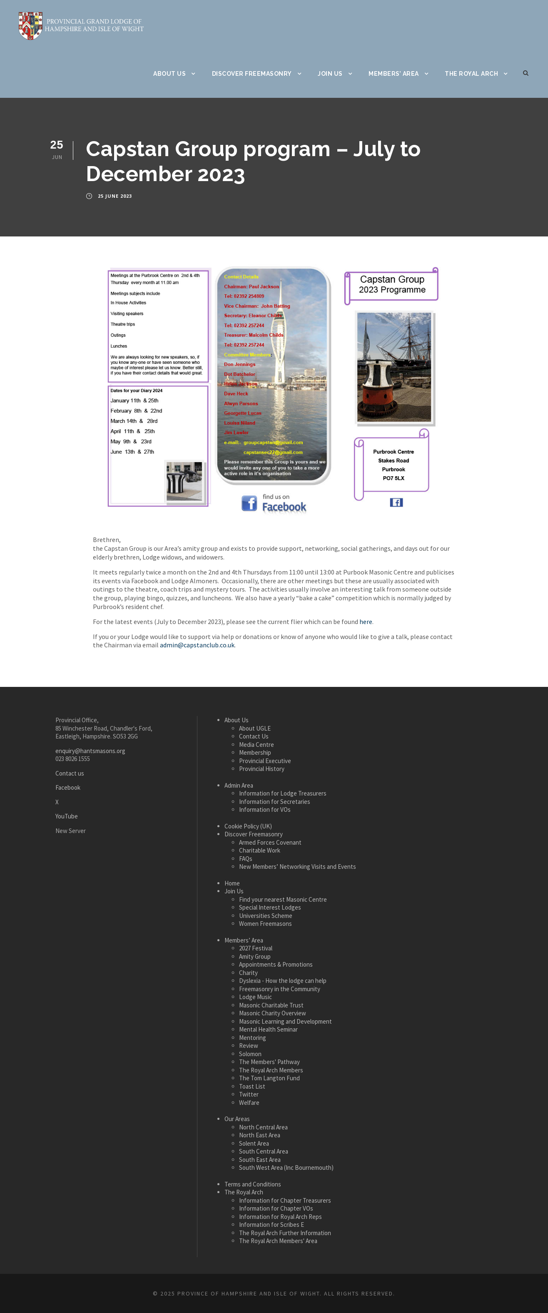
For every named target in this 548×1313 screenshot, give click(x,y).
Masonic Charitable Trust (271, 1005)
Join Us (330, 73)
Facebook (67, 787)
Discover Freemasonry (252, 73)
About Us (169, 73)
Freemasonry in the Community (279, 989)
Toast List (252, 1086)
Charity (248, 973)
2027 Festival (255, 948)
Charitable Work (259, 850)
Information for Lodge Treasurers (282, 793)
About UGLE (255, 728)
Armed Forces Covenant (270, 842)
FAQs (245, 859)
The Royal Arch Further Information (285, 1233)
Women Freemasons (265, 924)
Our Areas (237, 1119)
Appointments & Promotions (276, 964)
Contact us (69, 773)
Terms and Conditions (252, 1184)
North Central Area (263, 1127)
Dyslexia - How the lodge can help (282, 981)
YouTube (66, 816)
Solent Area (254, 1143)
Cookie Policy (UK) (248, 826)
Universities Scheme (265, 916)
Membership (255, 752)
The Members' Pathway (269, 1062)
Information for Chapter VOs (276, 1208)
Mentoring (252, 1038)
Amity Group (255, 956)
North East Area (259, 1135)
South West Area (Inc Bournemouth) (286, 1167)
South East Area (260, 1160)
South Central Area (263, 1151)
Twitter (249, 1094)
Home (232, 883)
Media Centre (256, 745)
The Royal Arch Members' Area (278, 1241)
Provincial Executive (265, 761)
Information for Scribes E (271, 1224)
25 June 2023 (115, 196)
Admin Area (238, 785)
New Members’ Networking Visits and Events (297, 866)
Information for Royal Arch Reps (280, 1217)
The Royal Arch (471, 73)
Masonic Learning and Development (285, 1021)
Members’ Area (394, 73)
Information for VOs (265, 809)
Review (248, 1045)
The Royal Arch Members (271, 1070)
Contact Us (254, 736)
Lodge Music (255, 997)
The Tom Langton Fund (269, 1078)
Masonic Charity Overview (272, 1013)
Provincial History (261, 769)
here (365, 621)
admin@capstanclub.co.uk (197, 645)
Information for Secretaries (274, 802)
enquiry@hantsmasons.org (90, 751)
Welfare (249, 1103)
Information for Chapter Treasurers (285, 1200)
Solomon (250, 1054)
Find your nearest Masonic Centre (283, 899)
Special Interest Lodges (270, 907)
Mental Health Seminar (268, 1029)
